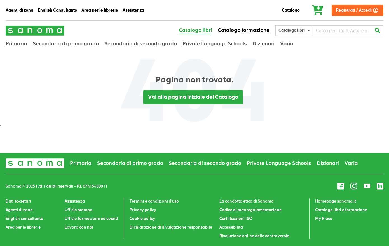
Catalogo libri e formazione (341, 209)
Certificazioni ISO (235, 218)
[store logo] (35, 30)
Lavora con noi (79, 227)
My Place (323, 218)
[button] (295, 30)
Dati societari (18, 201)
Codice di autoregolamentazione (250, 209)
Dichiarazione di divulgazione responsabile (171, 227)
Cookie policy (142, 218)
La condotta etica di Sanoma (246, 201)
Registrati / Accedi (354, 10)
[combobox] (342, 31)
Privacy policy (143, 209)
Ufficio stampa (78, 209)
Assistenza (75, 201)
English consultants (24, 218)
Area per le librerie (23, 227)
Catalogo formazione (244, 30)
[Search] (377, 31)
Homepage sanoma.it (335, 201)
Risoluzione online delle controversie (254, 235)
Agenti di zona (19, 209)
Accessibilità (231, 227)
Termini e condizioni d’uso (154, 201)
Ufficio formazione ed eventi (91, 218)
